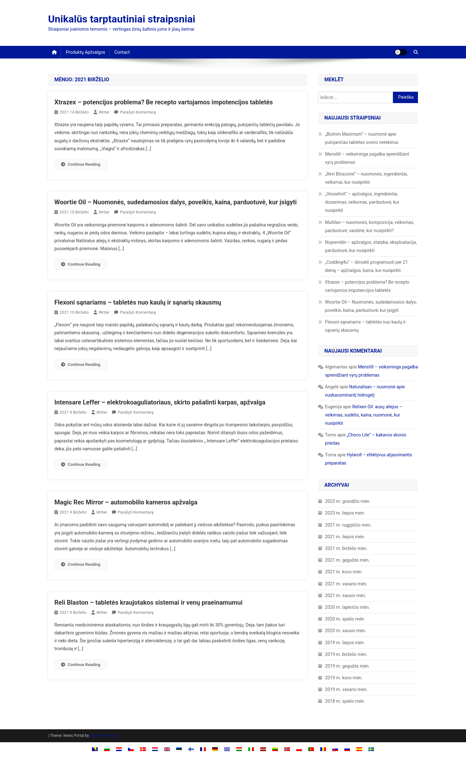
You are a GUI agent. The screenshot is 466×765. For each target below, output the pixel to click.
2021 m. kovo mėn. (344, 571)
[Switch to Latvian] (263, 749)
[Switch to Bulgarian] (107, 749)
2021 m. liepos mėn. (345, 536)
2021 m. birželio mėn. (346, 548)
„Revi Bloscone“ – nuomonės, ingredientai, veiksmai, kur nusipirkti (366, 178)
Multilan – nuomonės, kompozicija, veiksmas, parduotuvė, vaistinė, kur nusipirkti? (369, 226)
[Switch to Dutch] (155, 749)
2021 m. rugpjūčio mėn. (348, 524)
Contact (122, 52)
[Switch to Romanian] (323, 749)
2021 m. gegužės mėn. (347, 560)
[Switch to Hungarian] (239, 749)
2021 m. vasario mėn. (346, 583)
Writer (104, 112)
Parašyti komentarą (138, 112)
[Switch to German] (215, 749)
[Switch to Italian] (251, 749)
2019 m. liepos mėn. (345, 642)
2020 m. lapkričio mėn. (347, 607)
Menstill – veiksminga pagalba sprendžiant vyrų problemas (367, 158)
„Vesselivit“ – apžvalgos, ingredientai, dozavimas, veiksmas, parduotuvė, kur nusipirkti (362, 202)
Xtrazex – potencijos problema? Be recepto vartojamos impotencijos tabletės (163, 102)
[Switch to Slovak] (335, 749)
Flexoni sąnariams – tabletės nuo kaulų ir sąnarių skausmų (137, 302)
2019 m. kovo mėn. (344, 677)
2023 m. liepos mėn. (345, 512)
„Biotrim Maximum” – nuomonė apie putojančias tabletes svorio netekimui (361, 138)
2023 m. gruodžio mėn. (348, 501)
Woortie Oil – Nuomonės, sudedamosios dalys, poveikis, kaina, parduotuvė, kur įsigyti (175, 202)
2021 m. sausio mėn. (345, 595)
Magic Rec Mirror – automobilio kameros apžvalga (126, 502)
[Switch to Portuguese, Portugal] (311, 749)
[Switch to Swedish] (371, 749)
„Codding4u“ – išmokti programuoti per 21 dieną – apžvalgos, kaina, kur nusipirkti (366, 266)
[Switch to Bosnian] (95, 749)
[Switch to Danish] (143, 749)
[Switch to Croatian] (119, 749)
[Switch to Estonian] (179, 749)
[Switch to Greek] (227, 749)
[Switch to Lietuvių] (275, 749)
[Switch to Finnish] (191, 749)
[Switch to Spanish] (359, 749)
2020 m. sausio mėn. (345, 630)
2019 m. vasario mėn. (346, 689)
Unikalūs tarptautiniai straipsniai (121, 19)
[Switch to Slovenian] (347, 749)
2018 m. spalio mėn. (345, 701)
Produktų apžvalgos (85, 52)
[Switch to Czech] (131, 749)
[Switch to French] (203, 749)
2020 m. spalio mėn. (345, 618)
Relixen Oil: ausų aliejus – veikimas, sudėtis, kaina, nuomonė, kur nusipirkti (363, 415)
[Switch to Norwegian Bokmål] (287, 749)
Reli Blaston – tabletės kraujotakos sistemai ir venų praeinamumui (148, 602)
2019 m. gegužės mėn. (347, 666)
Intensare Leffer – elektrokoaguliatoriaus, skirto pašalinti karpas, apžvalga (159, 402)
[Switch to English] (167, 749)
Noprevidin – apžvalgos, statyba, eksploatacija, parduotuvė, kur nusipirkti (371, 246)
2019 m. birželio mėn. (346, 654)
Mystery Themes (104, 735)
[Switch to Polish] (299, 749)
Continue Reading (80, 164)
